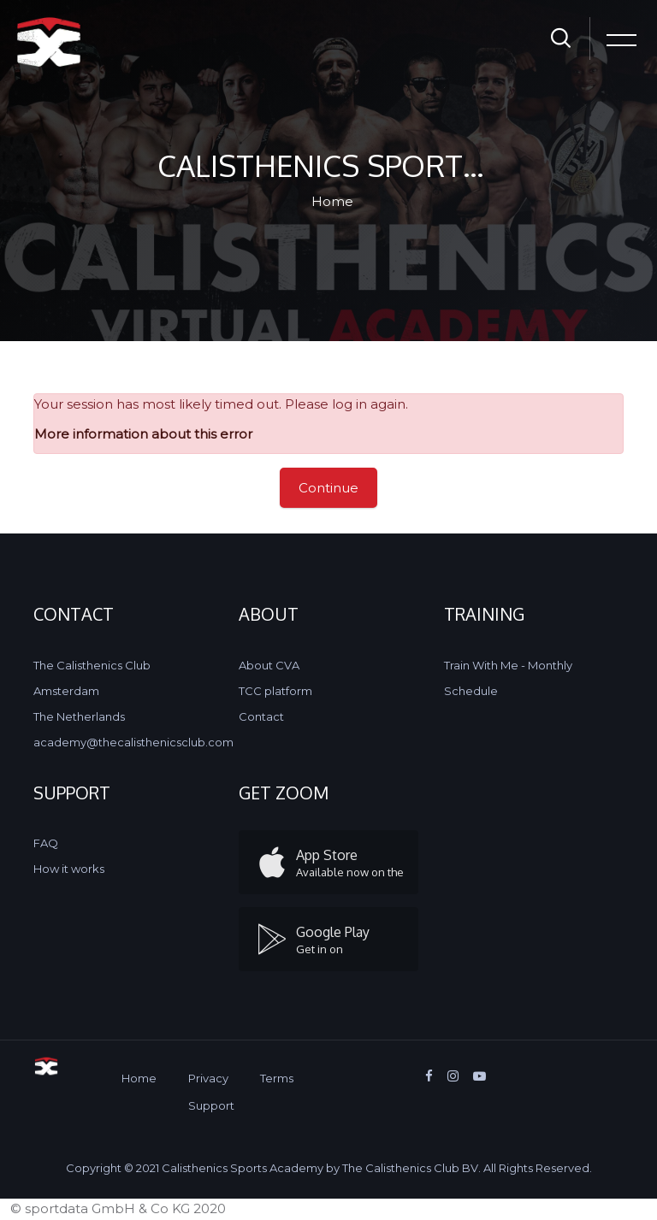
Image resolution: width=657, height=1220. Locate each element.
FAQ (45, 843)
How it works (68, 868)
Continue (328, 488)
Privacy (208, 1078)
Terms (276, 1078)
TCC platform (275, 691)
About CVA (269, 665)
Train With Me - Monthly (508, 665)
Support (211, 1105)
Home (332, 201)
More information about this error (143, 434)
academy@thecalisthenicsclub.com (133, 742)
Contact (261, 716)
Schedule (471, 691)
